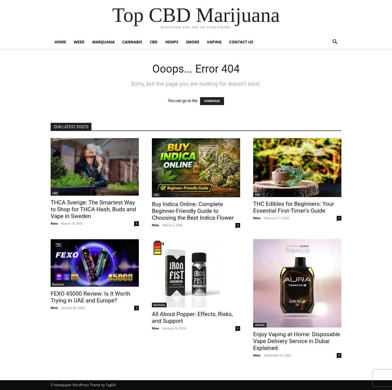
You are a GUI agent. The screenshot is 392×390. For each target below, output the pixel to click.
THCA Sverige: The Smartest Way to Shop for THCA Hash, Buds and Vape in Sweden (93, 209)
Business (58, 284)
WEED (79, 41)
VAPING (214, 41)
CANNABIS (132, 41)
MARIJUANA (103, 41)
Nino (54, 223)
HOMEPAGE (212, 101)
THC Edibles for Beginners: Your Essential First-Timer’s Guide (293, 207)
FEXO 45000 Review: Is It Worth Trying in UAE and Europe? (90, 297)
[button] (334, 42)
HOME (60, 41)
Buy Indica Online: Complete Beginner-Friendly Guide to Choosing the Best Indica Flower (193, 211)
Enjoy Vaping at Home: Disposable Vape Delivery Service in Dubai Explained (296, 341)
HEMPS (171, 41)
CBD (154, 41)
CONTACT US (241, 41)
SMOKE (192, 41)
